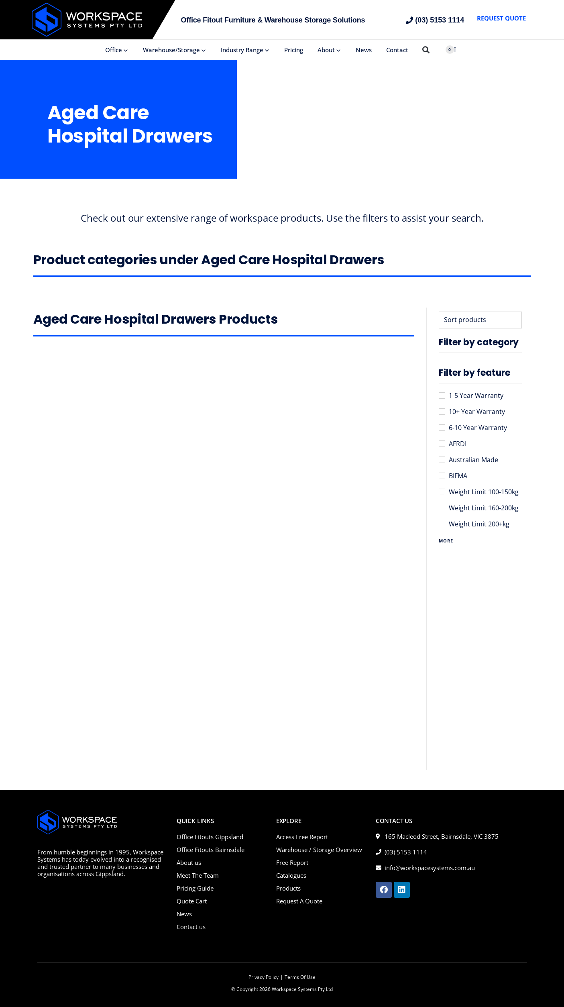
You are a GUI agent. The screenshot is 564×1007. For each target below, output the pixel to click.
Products (288, 888)
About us (189, 862)
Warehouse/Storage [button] (174, 50)
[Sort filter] (480, 320)
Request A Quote (299, 901)
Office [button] (116, 50)
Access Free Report (302, 837)
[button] (426, 50)
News (364, 50)
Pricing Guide (195, 888)
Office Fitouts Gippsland (210, 837)
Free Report (292, 862)
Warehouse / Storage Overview (319, 850)
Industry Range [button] (245, 50)
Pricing (293, 50)
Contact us (191, 927)
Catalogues (291, 875)
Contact (397, 50)
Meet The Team (198, 875)
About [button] (329, 50)
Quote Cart (192, 901)
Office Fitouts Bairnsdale (210, 850)
